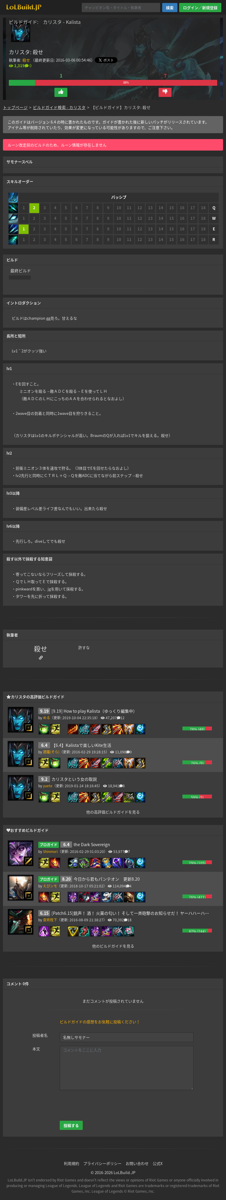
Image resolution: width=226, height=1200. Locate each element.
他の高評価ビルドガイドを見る (113, 811)
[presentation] (104, 1105)
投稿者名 (40, 1035)
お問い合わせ (137, 1163)
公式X (157, 1163)
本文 (36, 1049)
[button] (60, 92)
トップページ (15, 107)
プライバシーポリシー (102, 1163)
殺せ (26, 60)
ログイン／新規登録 (200, 7)
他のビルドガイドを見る (113, 945)
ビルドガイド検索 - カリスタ (59, 107)
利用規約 (71, 1163)
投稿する (71, 1125)
